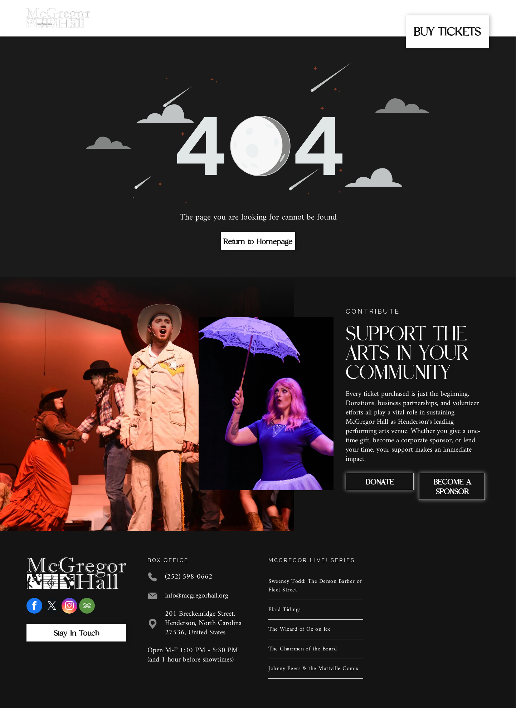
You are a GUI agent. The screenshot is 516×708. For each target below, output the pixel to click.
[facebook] (34, 606)
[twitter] (52, 606)
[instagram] (69, 606)
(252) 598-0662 (189, 577)
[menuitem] (140, 12)
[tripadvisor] (87, 606)
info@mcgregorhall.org (196, 596)
